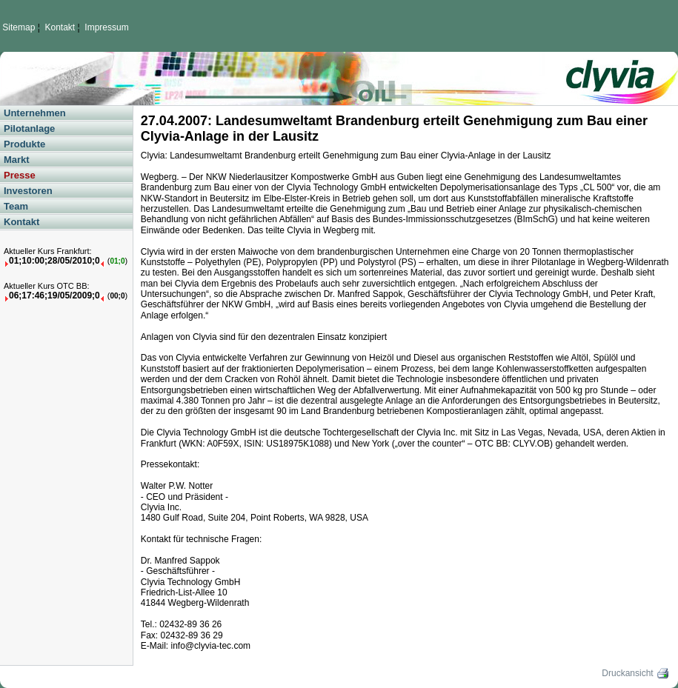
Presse (20, 175)
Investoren (28, 190)
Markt (17, 159)
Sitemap (18, 27)
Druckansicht (636, 673)
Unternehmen (35, 112)
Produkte (24, 144)
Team (16, 206)
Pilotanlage (29, 128)
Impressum (106, 27)
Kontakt (60, 27)
